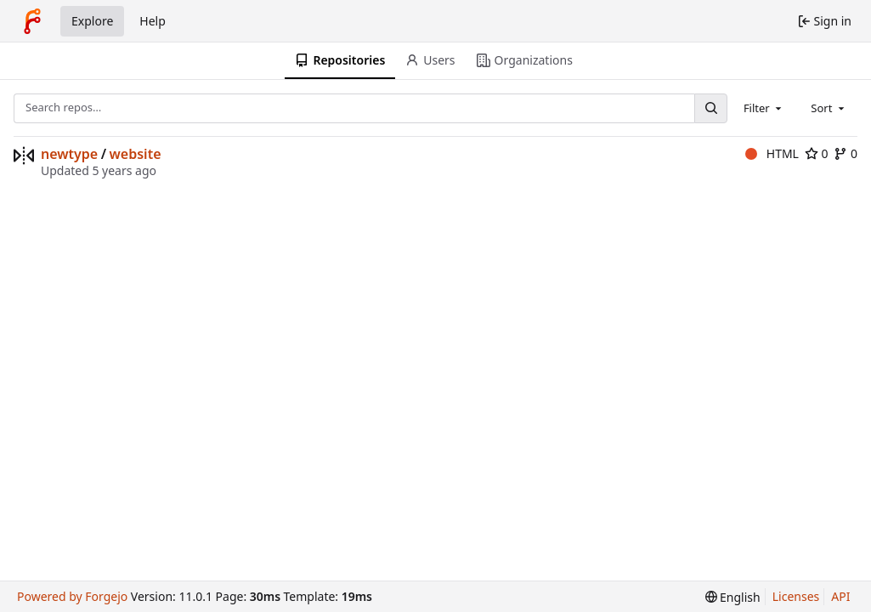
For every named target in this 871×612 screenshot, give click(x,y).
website (135, 153)
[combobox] (764, 108)
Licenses (796, 596)
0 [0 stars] (817, 153)
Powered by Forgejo (72, 596)
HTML (772, 153)
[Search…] (710, 108)
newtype (69, 153)
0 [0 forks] (845, 153)
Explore (92, 21)
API (840, 596)
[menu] (733, 597)
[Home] (32, 21)
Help (152, 21)
